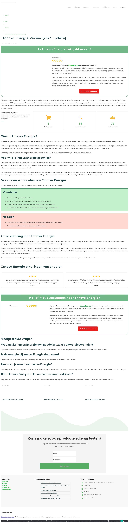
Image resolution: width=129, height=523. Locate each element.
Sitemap (4, 485)
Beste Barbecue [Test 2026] (53, 399)
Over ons (5, 481)
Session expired (6, 513)
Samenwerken (6, 489)
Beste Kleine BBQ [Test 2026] (12, 399)
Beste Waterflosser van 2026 (95, 399)
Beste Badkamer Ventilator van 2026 (51, 483)
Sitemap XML (6, 487)
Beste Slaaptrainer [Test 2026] (49, 493)
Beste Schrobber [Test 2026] (48, 490)
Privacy (4, 483)
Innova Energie (73, 65)
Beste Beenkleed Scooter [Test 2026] (50, 498)
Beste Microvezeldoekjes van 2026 (50, 495)
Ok (122, 521)
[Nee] (123, 521)
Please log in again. (7, 517)
